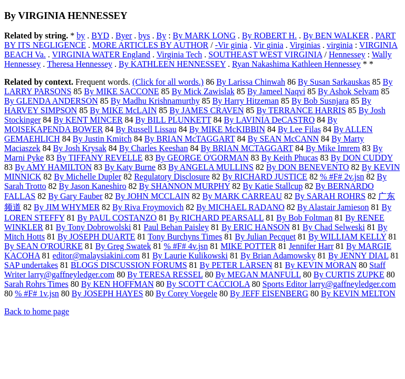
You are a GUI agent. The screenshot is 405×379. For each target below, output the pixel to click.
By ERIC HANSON (255, 227)
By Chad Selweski (334, 227)
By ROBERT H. (269, 35)
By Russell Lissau (146, 129)
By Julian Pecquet (265, 236)
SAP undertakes (31, 265)
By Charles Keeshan (153, 148)
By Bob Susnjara (320, 100)
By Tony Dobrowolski (93, 227)
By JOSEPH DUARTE (96, 236)
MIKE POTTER (248, 246)
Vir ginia (268, 45)
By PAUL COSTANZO (117, 217)
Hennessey (347, 54)
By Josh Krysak (79, 148)
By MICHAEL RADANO (240, 207)
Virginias (305, 45)
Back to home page (36, 311)
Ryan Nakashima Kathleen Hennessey (296, 63)
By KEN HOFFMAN (117, 284)
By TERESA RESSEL (164, 274)
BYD (100, 35)
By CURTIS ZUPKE (348, 274)
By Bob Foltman (304, 217)
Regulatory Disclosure (172, 176)
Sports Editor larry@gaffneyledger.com (329, 284)
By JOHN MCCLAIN (152, 196)
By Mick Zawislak (203, 91)
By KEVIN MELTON (358, 293)
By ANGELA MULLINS (211, 167)
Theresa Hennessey (79, 63)
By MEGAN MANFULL (258, 274)
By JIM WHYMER (67, 207)
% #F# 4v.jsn (185, 246)
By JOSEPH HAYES (107, 293)
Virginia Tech (179, 54)
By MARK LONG (204, 35)
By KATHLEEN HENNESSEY (172, 63)
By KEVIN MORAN (320, 265)
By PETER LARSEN (236, 265)
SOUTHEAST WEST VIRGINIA (265, 54)
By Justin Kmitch (102, 138)
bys (144, 35)
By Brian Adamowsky (277, 255)
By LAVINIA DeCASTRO (269, 119)
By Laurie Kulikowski (190, 255)
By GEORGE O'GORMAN (201, 157)
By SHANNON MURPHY (184, 186)
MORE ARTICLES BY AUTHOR (150, 45)
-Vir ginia (231, 45)
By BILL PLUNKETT (173, 119)
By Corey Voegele (186, 293)
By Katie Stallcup (273, 186)
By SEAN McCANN (283, 138)
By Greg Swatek (123, 246)
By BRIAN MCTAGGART (246, 148)
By (161, 35)
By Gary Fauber (75, 196)
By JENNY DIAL (358, 255)
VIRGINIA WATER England (101, 54)
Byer (123, 35)
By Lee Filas (299, 129)
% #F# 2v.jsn (342, 176)
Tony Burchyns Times (185, 236)
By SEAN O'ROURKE (43, 246)
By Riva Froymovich (148, 207)
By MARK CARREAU (242, 196)
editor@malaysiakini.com (96, 255)
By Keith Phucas (289, 157)
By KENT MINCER (87, 119)
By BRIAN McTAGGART (189, 138)
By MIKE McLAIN (123, 110)
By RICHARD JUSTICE (265, 176)
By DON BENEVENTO (307, 167)
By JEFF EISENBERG (269, 293)
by (80, 35)
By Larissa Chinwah (250, 81)
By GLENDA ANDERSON (51, 100)
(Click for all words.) (168, 81)
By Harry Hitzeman (246, 100)
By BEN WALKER (336, 35)
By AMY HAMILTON (53, 167)
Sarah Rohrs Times (36, 284)
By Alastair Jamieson (333, 207)
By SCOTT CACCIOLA (208, 284)
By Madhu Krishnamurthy (155, 100)
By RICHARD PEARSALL (216, 217)
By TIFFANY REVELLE (99, 157)
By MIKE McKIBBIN (227, 129)
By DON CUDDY (362, 157)
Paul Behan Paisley (176, 227)
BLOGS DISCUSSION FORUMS (129, 265)
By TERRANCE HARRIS (301, 110)
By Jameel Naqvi (276, 91)
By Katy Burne (130, 167)
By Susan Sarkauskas (334, 81)
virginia (339, 45)
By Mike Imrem (333, 148)
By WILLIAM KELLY (347, 236)
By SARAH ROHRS (330, 196)
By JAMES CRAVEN (206, 110)
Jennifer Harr (311, 246)
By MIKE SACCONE (121, 91)
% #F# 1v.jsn (37, 293)
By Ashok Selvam (348, 91)
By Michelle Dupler (87, 176)
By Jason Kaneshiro (93, 186)
